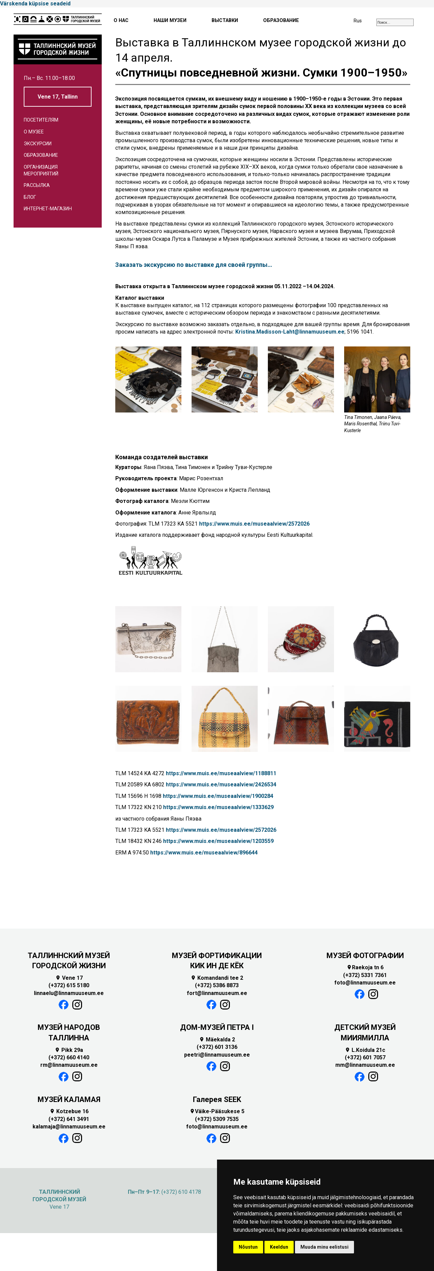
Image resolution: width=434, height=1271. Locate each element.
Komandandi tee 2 (217, 978)
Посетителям (41, 120)
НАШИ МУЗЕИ (170, 20)
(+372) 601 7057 (365, 1057)
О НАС (121, 20)
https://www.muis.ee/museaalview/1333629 (218, 807)
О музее (34, 132)
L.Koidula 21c (365, 1050)
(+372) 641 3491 (68, 1119)
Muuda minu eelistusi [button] (324, 1247)
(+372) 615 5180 (68, 985)
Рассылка (37, 185)
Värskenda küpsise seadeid (35, 3)
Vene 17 (69, 978)
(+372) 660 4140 (68, 1057)
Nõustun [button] (248, 1247)
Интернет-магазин (48, 209)
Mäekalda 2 (217, 1039)
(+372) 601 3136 (217, 1047)
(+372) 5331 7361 (365, 975)
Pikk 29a (69, 1050)
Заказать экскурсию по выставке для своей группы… (193, 264)
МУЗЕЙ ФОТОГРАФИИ (365, 955)
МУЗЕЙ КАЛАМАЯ (69, 1099)
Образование (41, 155)
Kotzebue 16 (69, 1111)
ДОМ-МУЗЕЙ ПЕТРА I (217, 1027)
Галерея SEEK (217, 1099)
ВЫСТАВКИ (225, 20)
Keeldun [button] (279, 1247)
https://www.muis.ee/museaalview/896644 (204, 852)
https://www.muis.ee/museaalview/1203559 (218, 841)
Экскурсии (38, 144)
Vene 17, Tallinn (58, 96)
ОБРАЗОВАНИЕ (281, 20)
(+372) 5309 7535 (217, 1119)
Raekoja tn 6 (365, 967)
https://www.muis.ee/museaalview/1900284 (218, 796)
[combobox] (395, 22)
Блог (30, 197)
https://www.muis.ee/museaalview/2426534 (221, 784)
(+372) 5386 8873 (217, 985)
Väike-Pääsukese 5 (217, 1111)
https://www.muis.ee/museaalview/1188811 (221, 773)
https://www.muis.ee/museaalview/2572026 (254, 524)
